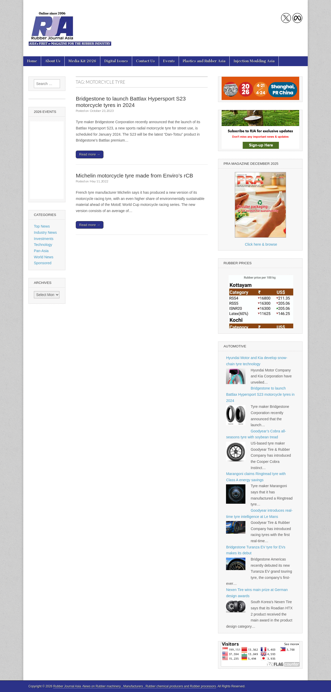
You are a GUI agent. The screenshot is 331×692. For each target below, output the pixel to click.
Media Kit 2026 (82, 61)
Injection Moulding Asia (254, 61)
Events (169, 61)
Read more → (89, 154)
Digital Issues (116, 61)
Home (32, 61)
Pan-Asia (41, 251)
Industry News (45, 232)
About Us (53, 61)
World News (43, 257)
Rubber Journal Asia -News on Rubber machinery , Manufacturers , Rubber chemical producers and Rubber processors (134, 686)
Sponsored (42, 263)
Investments (43, 239)
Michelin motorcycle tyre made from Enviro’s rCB (134, 175)
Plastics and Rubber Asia (204, 61)
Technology (43, 245)
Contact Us (145, 61)
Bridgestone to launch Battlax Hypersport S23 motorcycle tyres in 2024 (260, 394)
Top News (42, 226)
